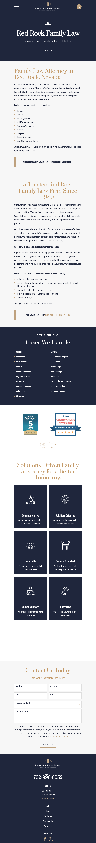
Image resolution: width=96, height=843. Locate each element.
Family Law (48, 816)
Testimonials (48, 821)
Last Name (53, 686)
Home (48, 811)
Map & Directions (48, 798)
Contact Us (48, 50)
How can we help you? (23, 711)
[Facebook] (45, 839)
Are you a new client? (23, 703)
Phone (18, 694)
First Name (19, 686)
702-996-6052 (48, 778)
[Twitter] (51, 839)
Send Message (48, 744)
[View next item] (52, 444)
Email (52, 694)
